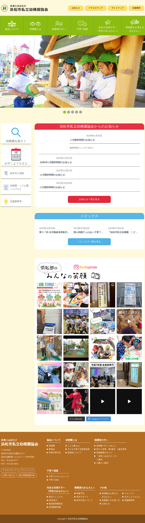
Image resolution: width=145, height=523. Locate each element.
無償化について (75, 453)
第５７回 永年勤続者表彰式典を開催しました (62, 232)
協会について (12, 29)
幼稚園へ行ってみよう (106, 446)
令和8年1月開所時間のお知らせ (56, 162)
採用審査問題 (55, 507)
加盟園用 (136, 8)
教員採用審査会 (56, 504)
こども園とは (74, 446)
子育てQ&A (54, 480)
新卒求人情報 (17, 173)
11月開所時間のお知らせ (52, 187)
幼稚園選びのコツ (104, 453)
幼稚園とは (35, 29)
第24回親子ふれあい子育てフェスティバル (95, 232)
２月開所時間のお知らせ (82, 140)
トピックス (129, 493)
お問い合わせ (9, 475)
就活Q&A (53, 500)
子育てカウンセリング (59, 476)
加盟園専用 (16, 201)
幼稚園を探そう (16, 141)
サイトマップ (118, 8)
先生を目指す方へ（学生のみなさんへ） (107, 29)
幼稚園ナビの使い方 (111, 500)
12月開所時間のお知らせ (52, 175)
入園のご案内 (102, 463)
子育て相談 (82, 29)
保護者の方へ (59, 29)
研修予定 (80, 493)
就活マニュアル (56, 497)
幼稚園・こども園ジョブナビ (19, 187)
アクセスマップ (96, 8)
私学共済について (84, 500)
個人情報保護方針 (27, 475)
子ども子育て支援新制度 (79, 449)
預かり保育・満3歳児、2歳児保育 (111, 449)
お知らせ (76, 8)
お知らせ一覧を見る (89, 199)
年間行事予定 (55, 453)
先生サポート (82, 497)
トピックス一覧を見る (89, 241)
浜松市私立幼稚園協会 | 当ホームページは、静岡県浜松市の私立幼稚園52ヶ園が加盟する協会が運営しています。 (24, 8)
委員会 (52, 449)
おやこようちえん (16, 163)
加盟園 (52, 446)
